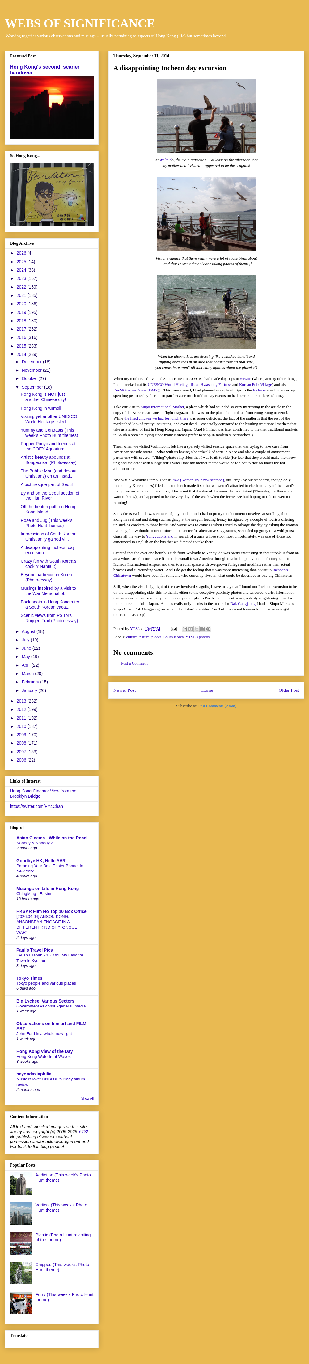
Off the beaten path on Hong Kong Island (48, 509)
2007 (22, 751)
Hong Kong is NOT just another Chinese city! (43, 397)
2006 (22, 760)
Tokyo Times (29, 978)
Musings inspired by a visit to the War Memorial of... (48, 591)
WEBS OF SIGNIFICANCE (80, 23)
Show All (87, 1098)
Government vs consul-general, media (51, 1006)
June (27, 648)
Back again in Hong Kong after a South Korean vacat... (50, 604)
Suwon (245, 378)
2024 (22, 270)
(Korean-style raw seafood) (201, 480)
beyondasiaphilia (34, 1073)
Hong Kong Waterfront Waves (43, 1056)
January (30, 690)
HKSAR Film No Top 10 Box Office (51, 911)
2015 (22, 346)
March (28, 673)
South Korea (173, 637)
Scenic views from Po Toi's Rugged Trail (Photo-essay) (49, 618)
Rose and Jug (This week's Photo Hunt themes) (47, 523)
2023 (22, 278)
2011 (22, 718)
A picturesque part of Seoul (47, 484)
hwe (176, 480)
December (32, 361)
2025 (22, 261)
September (33, 387)
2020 (22, 303)
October (30, 378)
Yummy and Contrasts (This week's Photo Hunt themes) (49, 433)
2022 (22, 287)
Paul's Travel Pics (34, 950)
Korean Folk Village (255, 384)
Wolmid (165, 160)
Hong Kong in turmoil (41, 408)
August (29, 631)
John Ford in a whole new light (44, 1033)
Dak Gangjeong (243, 603)
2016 (22, 337)
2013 (22, 701)
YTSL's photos (197, 637)
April (27, 665)
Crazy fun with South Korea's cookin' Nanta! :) (48, 564)
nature (144, 637)
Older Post (289, 690)
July (26, 639)
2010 (22, 726)
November (32, 370)
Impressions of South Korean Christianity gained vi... (49, 536)
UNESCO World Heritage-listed (174, 384)
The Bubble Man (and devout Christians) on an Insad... (49, 473)
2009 (22, 734)
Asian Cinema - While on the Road (51, 837)
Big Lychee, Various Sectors (45, 1001)
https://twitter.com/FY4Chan (36, 806)
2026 (22, 253)
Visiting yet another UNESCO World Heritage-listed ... (49, 419)
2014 (22, 354)
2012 (22, 709)
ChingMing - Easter (34, 893)
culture (132, 637)
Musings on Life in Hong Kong (47, 888)
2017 (22, 329)
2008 (22, 743)
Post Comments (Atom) (217, 705)
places (156, 637)
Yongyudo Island (159, 536)
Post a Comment (134, 663)
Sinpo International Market (162, 406)
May (26, 656)
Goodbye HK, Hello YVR (41, 860)
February (31, 681)
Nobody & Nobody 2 (34, 843)
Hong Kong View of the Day (44, 1051)
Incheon (259, 390)
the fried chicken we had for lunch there (156, 418)
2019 (22, 312)
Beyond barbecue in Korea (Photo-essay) (46, 577)
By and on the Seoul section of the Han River (50, 496)
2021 (22, 295)
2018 (22, 320)
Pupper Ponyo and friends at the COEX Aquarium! (48, 446)
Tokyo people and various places (46, 983)
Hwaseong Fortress (216, 384)
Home (207, 690)
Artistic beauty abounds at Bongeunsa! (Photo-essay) (49, 460)
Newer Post (124, 690)
